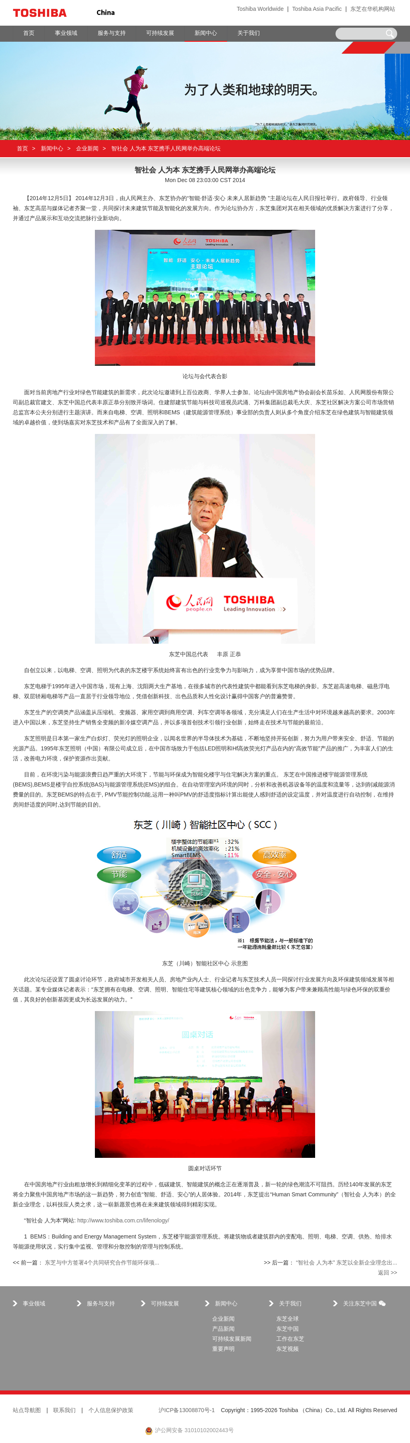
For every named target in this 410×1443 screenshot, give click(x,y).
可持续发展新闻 (231, 1339)
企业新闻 (87, 149)
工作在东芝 (290, 1339)
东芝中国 (287, 1329)
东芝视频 (287, 1349)
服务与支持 (101, 1304)
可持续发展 (165, 1304)
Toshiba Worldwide (260, 9)
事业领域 (34, 1304)
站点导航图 (27, 1411)
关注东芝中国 (364, 1304)
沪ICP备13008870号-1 (187, 1411)
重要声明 (223, 1349)
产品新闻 (223, 1329)
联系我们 (64, 1411)
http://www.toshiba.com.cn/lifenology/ (123, 1221)
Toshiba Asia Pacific (317, 9)
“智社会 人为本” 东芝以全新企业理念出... (346, 1263)
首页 (22, 149)
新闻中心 (52, 149)
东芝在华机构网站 (372, 9)
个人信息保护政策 (110, 1411)
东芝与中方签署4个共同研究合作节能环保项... (102, 1263)
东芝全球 (287, 1319)
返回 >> (387, 1273)
